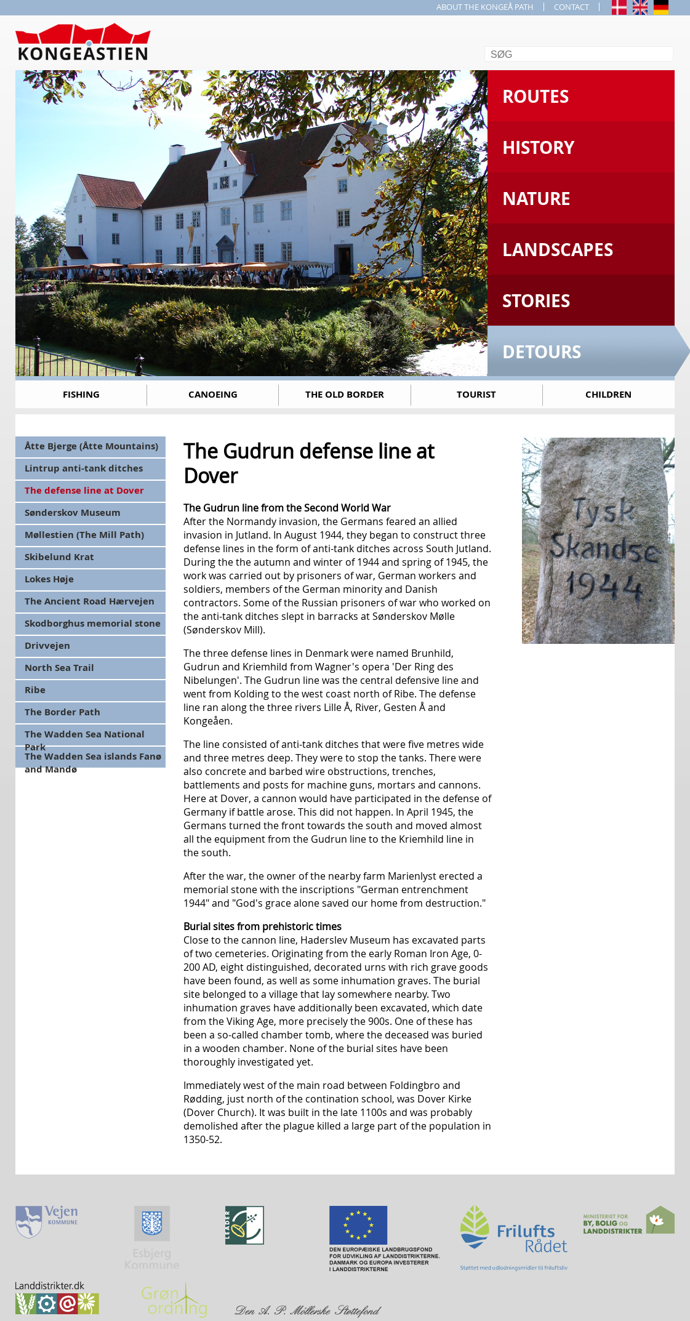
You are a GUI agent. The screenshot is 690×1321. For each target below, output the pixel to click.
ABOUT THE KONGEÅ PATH (485, 6)
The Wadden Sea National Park (85, 736)
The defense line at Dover (84, 490)
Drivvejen (47, 645)
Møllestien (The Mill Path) (84, 534)
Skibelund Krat (59, 556)
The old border (344, 394)
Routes (535, 96)
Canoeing (213, 394)
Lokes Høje (49, 578)
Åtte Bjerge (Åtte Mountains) (91, 446)
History (538, 147)
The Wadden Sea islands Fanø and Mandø (93, 759)
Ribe (35, 689)
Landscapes (557, 250)
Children (608, 394)
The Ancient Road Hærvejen (89, 601)
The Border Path (62, 711)
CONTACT (571, 6)
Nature (536, 199)
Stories (536, 301)
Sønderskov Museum (73, 512)
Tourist (476, 394)
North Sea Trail (59, 667)
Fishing (81, 394)
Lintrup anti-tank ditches (84, 468)
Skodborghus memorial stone (93, 623)
